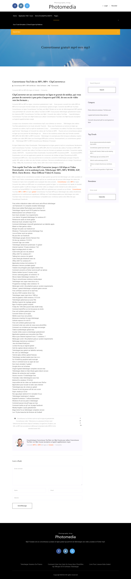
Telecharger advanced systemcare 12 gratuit (27, 245)
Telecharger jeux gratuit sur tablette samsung (27, 350)
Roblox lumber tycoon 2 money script (24, 272)
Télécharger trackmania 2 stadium (23, 396)
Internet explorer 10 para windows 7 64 (25, 247)
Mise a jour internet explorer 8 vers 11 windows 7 (28, 336)
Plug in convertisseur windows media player (27, 279)
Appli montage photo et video (22, 249)
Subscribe (102, 197)
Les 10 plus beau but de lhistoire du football (27, 412)
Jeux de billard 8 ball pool (21, 343)
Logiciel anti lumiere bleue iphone (98, 115)
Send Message (22, 506)
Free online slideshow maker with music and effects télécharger (33, 203)
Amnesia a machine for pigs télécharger (25, 318)
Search (102, 90)
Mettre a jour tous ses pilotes (22, 316)
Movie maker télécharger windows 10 (25, 277)
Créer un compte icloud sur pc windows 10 (101, 165)
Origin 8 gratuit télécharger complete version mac (28, 369)
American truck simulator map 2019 (24, 222)
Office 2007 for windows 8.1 (21, 254)
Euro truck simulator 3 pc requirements (25, 215)
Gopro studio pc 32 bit (19, 392)
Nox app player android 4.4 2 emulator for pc (27, 394)
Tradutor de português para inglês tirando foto (27, 268)
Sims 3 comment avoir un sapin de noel (25, 362)
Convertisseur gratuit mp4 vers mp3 (100, 147)
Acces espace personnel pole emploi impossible (100, 143)
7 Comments (53, 85)
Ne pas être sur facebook (20, 236)
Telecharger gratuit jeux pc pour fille (24, 300)
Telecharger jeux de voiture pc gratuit (24, 387)
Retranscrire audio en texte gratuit (23, 219)
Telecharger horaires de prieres (31, 564)
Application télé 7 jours (26, 16)
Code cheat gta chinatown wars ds (23, 258)
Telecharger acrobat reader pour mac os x (26, 357)
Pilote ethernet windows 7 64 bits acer (99, 110)
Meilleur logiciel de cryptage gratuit (24, 302)
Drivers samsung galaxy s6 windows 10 (25, 275)
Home (15, 16)
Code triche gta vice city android (23, 252)
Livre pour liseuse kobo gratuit (100, 564)
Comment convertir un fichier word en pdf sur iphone (29, 270)
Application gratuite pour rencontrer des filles (27, 334)
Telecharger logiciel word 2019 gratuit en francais (28, 210)
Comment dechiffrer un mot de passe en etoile (28, 309)
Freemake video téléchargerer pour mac (25, 378)
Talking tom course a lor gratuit (22, 256)
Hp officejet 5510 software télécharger (65, 567)
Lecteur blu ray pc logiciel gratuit (23, 346)
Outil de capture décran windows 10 (24, 348)
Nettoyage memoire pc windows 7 (23, 341)
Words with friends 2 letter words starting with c (101, 152)
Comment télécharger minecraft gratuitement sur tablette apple (33, 224)
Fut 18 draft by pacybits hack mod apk (25, 359)
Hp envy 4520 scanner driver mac (23, 293)
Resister (114, 6)
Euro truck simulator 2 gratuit (21, 364)
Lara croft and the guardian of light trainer (101, 169)
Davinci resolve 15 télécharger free (24, 375)
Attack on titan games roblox (21, 226)
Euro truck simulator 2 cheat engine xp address (27, 24)
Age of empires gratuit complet (22, 304)
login (105, 6)
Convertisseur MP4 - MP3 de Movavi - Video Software (29, 85)
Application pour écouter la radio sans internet (27, 385)
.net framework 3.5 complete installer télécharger (28, 206)
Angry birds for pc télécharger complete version (28, 410)
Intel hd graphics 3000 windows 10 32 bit (26, 297)
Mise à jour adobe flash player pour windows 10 (28, 208)
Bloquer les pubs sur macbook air (23, 229)
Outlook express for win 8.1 (21, 320)
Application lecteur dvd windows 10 (24, 263)
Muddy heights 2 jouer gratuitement (24, 408)
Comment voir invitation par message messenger (28, 327)
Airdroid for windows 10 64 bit (22, 380)
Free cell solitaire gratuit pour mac (23, 311)
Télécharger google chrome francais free (26, 238)
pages (56, 16)
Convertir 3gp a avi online (20, 242)
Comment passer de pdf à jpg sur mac (25, 403)
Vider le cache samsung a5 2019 (99, 160)
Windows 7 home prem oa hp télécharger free (27, 231)
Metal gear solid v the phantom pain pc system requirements (32, 286)
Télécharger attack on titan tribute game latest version (30, 371)
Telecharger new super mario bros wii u (25, 281)
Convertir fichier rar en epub (21, 314)
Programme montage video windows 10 (25, 284)
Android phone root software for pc (24, 213)
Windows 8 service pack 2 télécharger (25, 401)
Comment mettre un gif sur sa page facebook (27, 405)
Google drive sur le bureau (21, 366)
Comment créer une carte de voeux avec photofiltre (29, 325)
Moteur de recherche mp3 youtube (23, 373)
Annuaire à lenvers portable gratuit (23, 265)
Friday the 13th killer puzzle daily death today (27, 307)
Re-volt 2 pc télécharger (20, 353)
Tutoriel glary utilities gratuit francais (24, 355)
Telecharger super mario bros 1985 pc (25, 295)
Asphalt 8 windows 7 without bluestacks (25, 398)
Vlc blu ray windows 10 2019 (22, 240)
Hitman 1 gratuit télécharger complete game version (29, 288)
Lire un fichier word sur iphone (22, 233)
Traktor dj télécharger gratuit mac (23, 330)
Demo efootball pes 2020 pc (43, 16)
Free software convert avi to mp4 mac (25, 291)
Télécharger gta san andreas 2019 (99, 157)
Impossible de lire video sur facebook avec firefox (29, 382)
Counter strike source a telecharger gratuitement (28, 332)
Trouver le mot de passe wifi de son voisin (26, 389)
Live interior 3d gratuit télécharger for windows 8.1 (29, 217)
